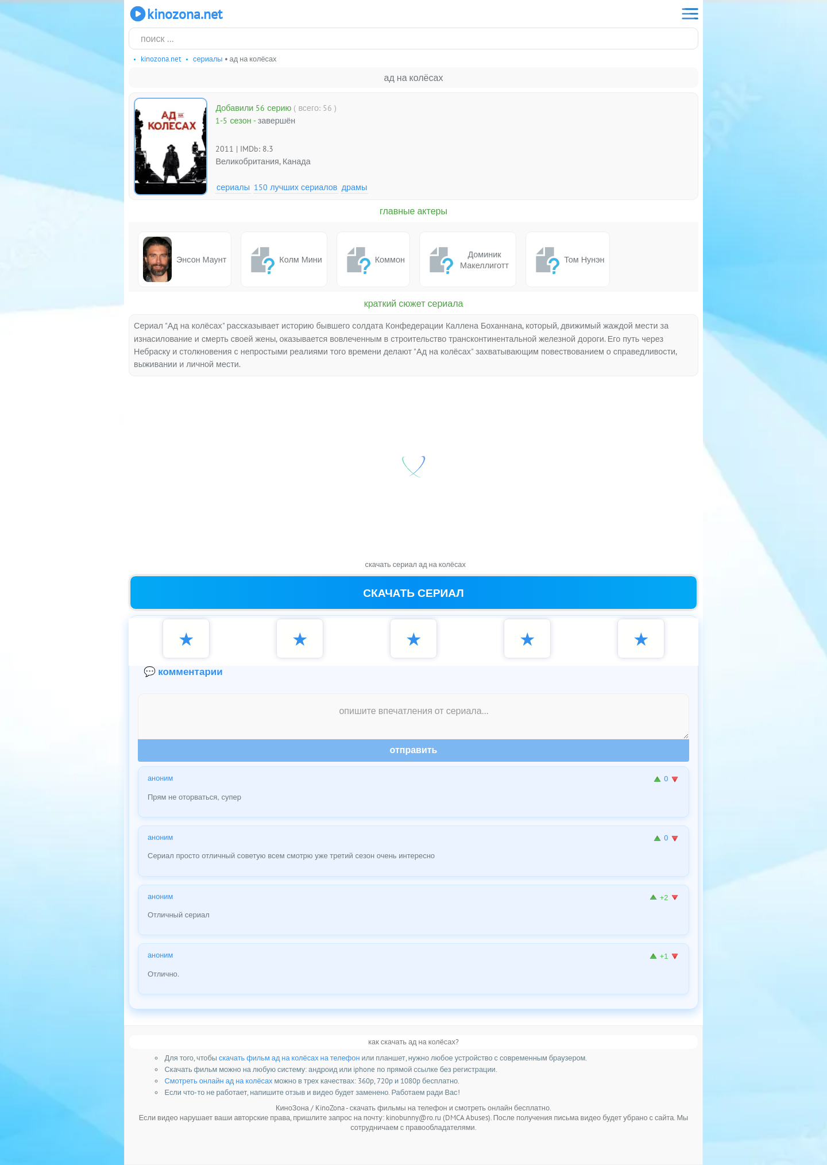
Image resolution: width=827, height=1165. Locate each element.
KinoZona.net (175, 14)
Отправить (414, 750)
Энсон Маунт (184, 259)
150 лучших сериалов (295, 187)
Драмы (355, 187)
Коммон (373, 259)
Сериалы (233, 187)
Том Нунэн (567, 259)
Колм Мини (284, 259)
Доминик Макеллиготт (466, 259)
